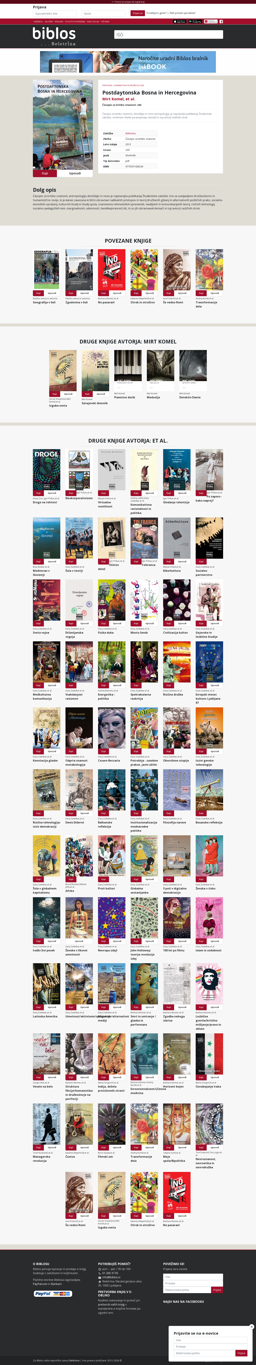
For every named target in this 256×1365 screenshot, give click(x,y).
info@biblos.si (111, 1277)
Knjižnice (38, 21)
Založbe (49, 21)
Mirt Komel (113, 98)
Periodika (107, 85)
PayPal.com (40, 1284)
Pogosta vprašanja (75, 21)
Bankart (56, 1284)
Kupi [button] (45, 173)
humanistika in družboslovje (129, 85)
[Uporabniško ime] (55, 13)
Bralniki (59, 21)
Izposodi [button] (75, 173)
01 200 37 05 (110, 1273)
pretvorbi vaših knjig (111, 1304)
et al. (130, 98)
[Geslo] (103, 13)
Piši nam (105, 21)
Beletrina (130, 133)
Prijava (217, 1289)
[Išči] (168, 34)
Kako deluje (93, 21)
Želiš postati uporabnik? (182, 13)
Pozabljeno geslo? (156, 13)
